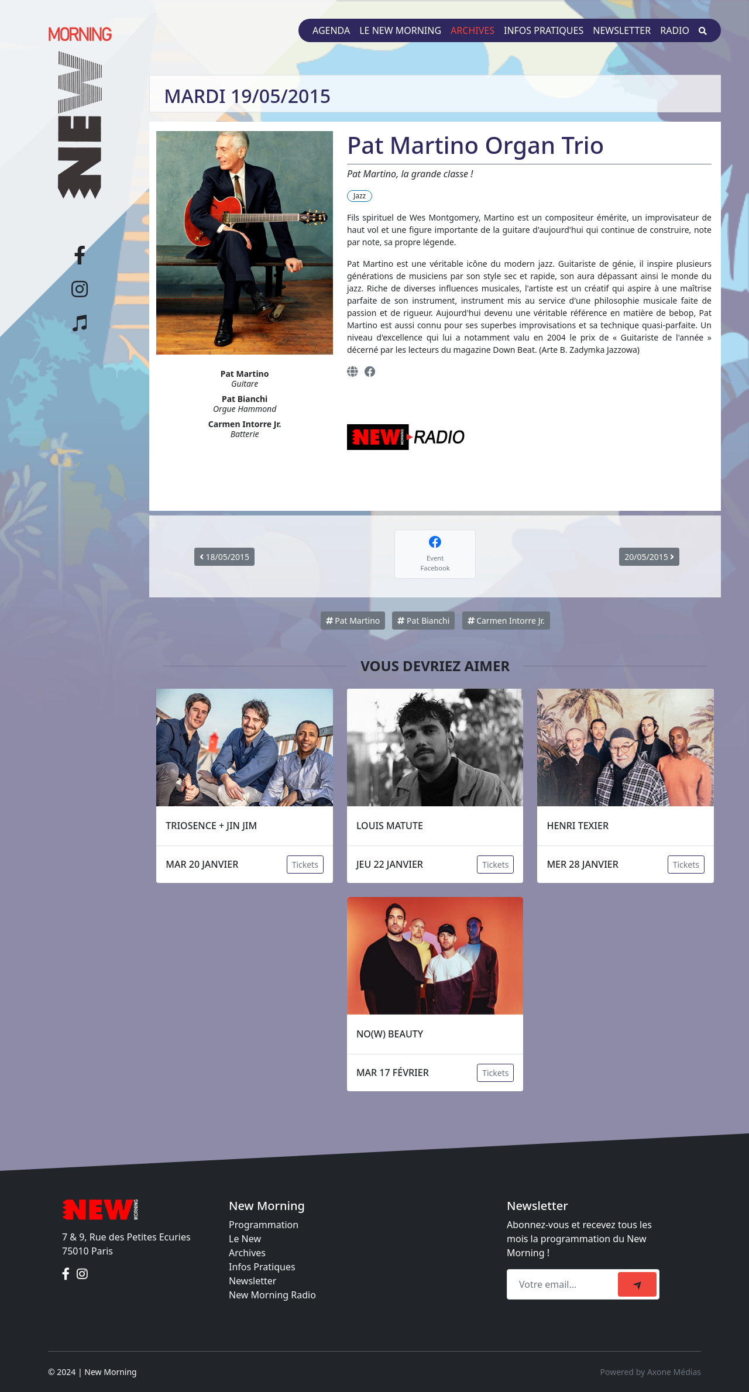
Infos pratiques (543, 30)
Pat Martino (353, 620)
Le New (245, 1238)
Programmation (263, 1224)
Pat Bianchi (423, 620)
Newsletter (622, 30)
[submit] (637, 1284)
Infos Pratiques (262, 1266)
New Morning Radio (272, 1294)
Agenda (331, 30)
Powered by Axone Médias (650, 1371)
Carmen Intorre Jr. (506, 620)
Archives (472, 30)
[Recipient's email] (564, 1284)
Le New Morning (400, 30)
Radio (674, 30)
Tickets (305, 864)
